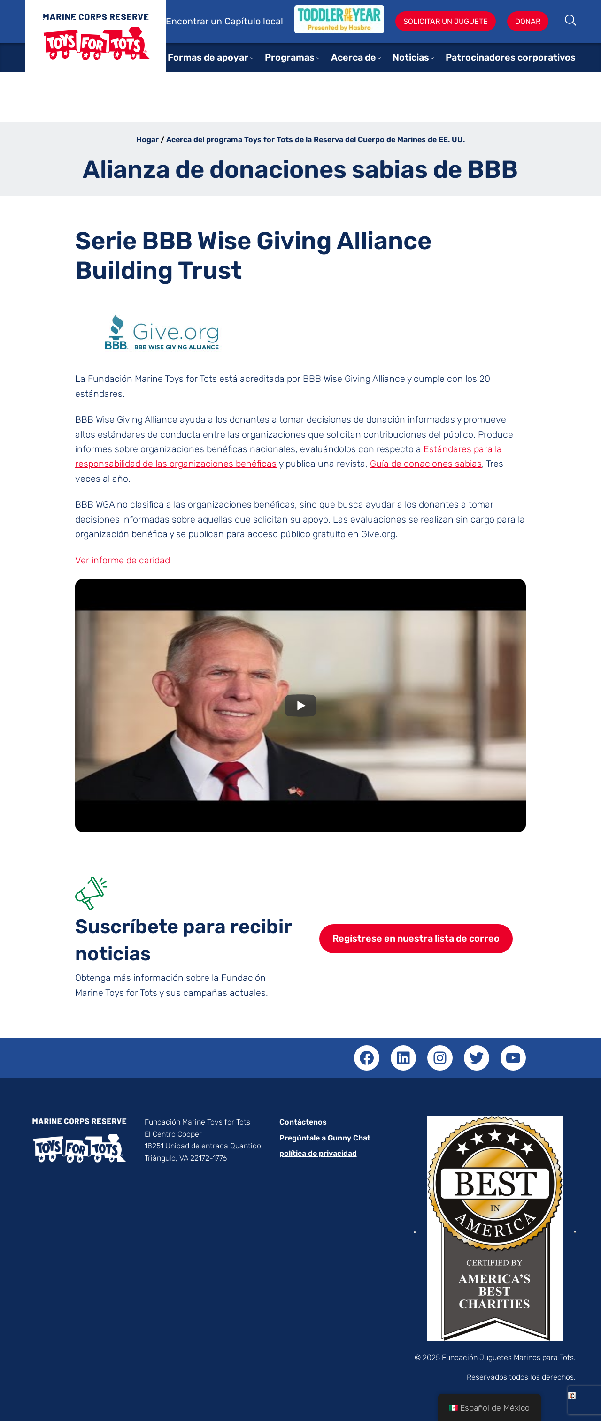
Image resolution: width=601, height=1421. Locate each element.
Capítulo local (253, 21)
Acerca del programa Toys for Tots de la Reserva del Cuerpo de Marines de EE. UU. (315, 139)
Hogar (147, 139)
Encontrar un (195, 21)
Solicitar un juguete (445, 21)
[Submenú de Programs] (318, 58)
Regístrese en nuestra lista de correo (416, 938)
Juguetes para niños (95, 43)
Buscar (571, 21)
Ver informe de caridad (122, 560)
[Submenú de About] (379, 58)
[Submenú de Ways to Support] (252, 58)
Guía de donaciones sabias (426, 463)
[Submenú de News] (432, 58)
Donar (527, 21)
